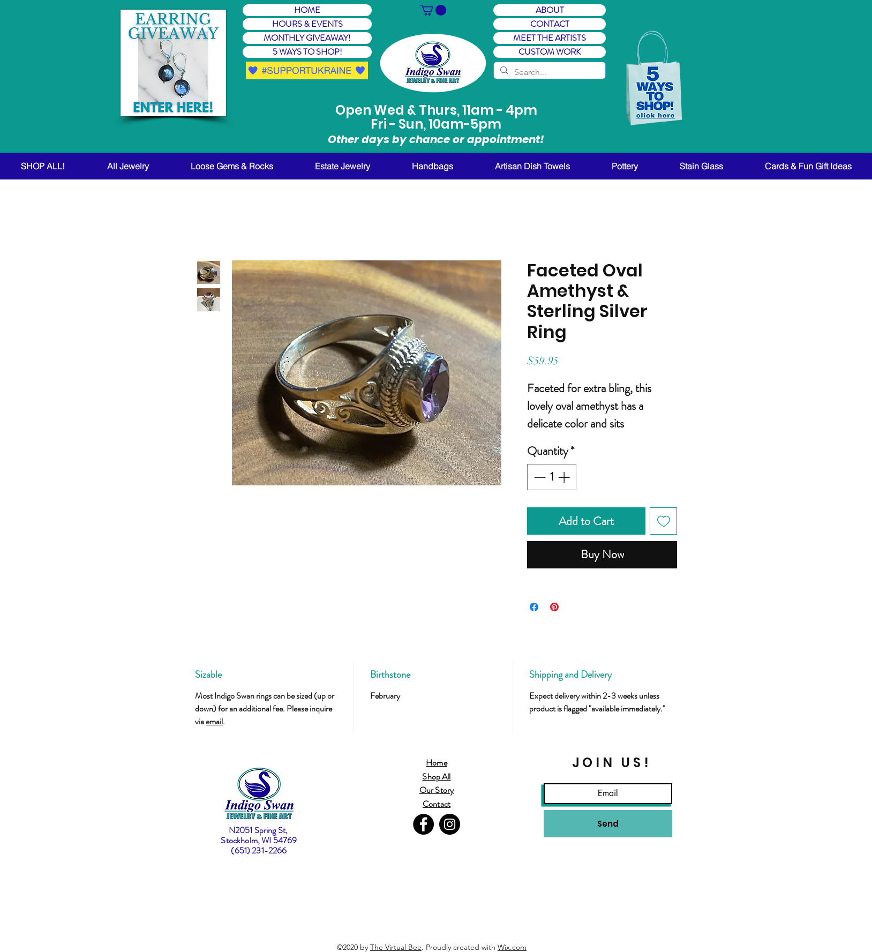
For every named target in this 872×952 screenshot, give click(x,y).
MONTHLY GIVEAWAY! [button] (307, 38)
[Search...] (548, 72)
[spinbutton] (551, 477)
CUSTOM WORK (549, 52)
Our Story (436, 790)
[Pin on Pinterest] (554, 607)
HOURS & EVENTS (307, 24)
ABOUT (550, 10)
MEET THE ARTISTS (549, 38)
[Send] (608, 823)
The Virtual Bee (396, 947)
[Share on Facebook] (534, 607)
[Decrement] (538, 477)
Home (436, 762)
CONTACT (549, 24)
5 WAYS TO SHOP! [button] (307, 52)
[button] (173, 63)
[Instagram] (449, 824)
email (214, 721)
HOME (307, 10)
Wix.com (512, 947)
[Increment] (565, 477)
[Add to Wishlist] (663, 521)
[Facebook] (423, 824)
